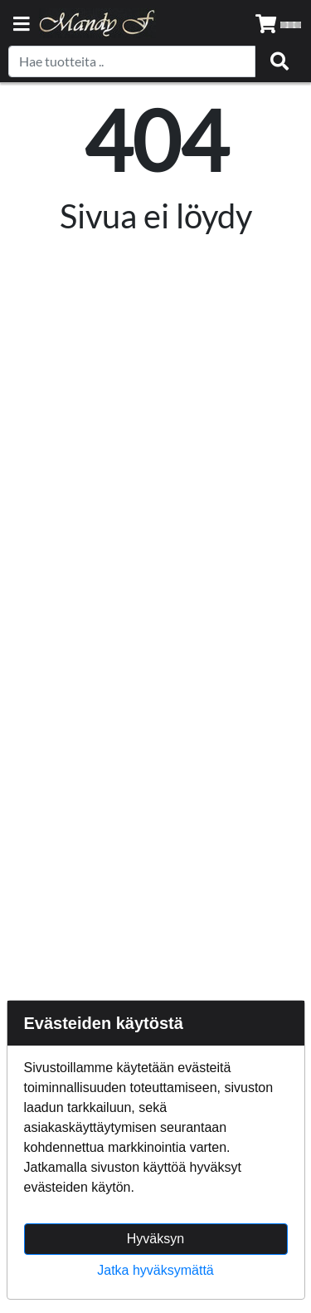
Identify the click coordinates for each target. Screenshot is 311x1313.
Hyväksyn (155, 1239)
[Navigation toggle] (21, 25)
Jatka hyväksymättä (155, 1270)
